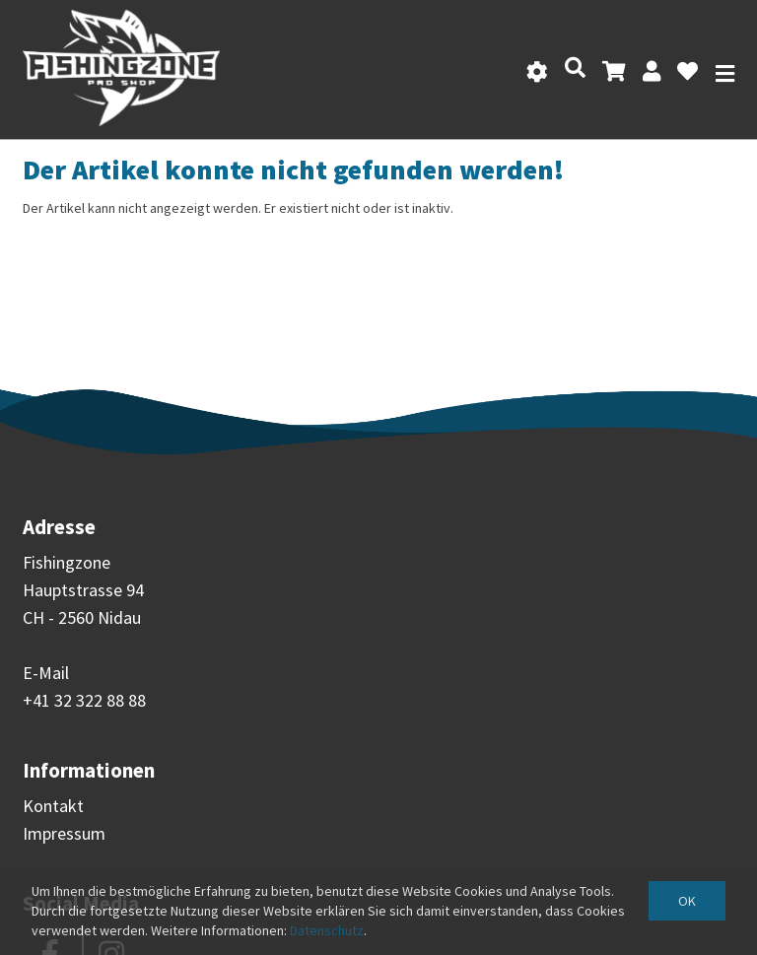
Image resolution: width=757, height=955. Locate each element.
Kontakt (53, 805)
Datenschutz (327, 930)
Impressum (64, 833)
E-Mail (46, 672)
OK (687, 901)
